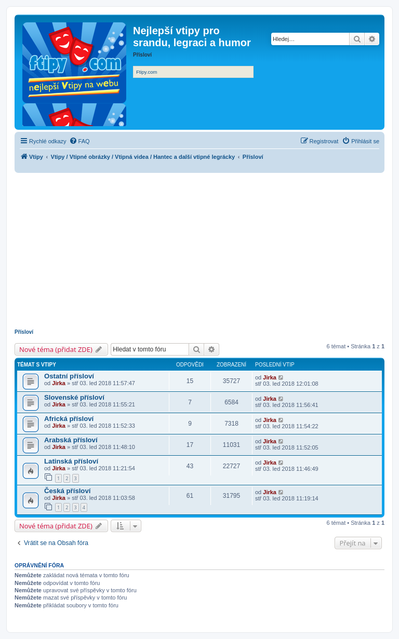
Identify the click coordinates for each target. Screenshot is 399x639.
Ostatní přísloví (69, 376)
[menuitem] (79, 141)
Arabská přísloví (71, 440)
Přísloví (24, 332)
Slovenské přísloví (74, 397)
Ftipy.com (146, 72)
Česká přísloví (67, 491)
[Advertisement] (199, 250)
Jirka (58, 383)
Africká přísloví (69, 419)
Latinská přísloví (71, 461)
